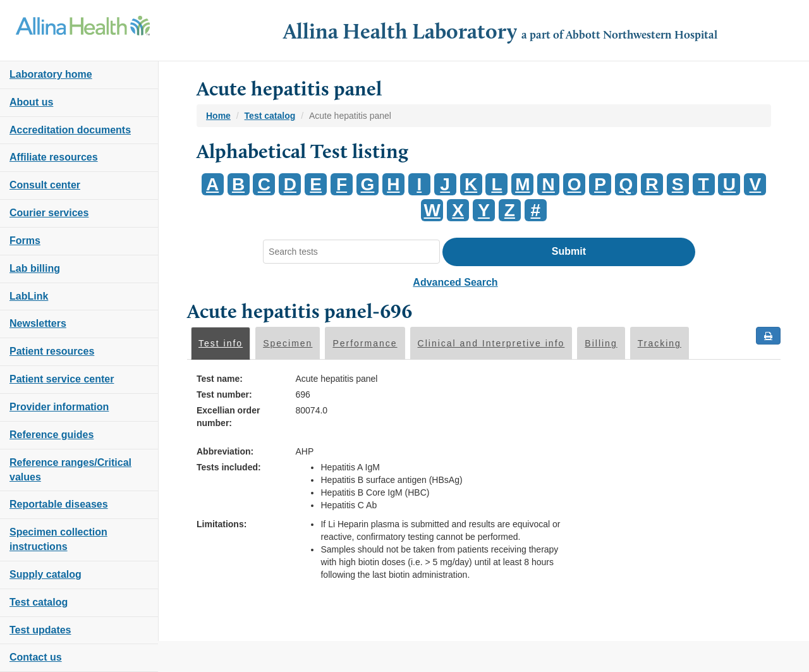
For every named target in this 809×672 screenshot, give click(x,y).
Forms (24, 240)
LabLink (28, 296)
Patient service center (61, 379)
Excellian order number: (228, 416)
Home (218, 116)
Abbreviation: (225, 451)
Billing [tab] (601, 343)
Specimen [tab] (287, 343)
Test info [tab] (220, 343)
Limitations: (221, 524)
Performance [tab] (364, 343)
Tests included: (229, 467)
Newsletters (37, 323)
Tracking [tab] (659, 343)
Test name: (220, 379)
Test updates (40, 630)
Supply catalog (45, 574)
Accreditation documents (70, 130)
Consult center (44, 185)
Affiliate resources (53, 157)
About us (31, 102)
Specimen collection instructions (58, 539)
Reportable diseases (58, 504)
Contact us (35, 657)
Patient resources (51, 351)
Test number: (224, 394)
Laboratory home (50, 74)
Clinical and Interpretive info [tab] (491, 343)
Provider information (59, 406)
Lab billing (34, 268)
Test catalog (38, 602)
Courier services (48, 212)
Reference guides (51, 434)
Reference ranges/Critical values (70, 469)
